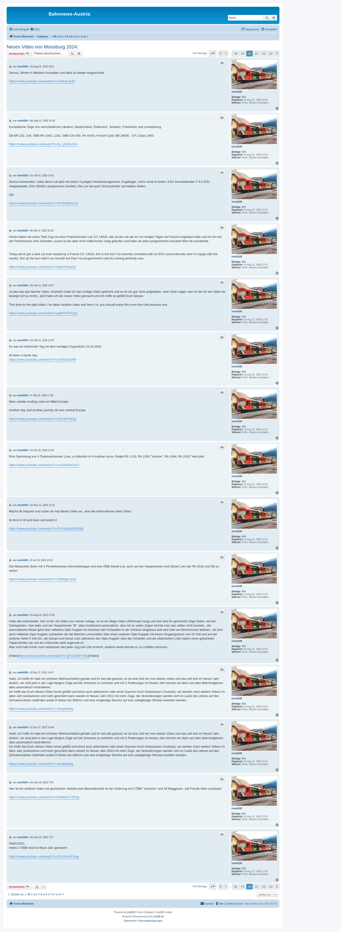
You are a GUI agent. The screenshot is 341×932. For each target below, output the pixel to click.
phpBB (130, 912)
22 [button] (263, 53)
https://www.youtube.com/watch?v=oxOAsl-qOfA (42, 81)
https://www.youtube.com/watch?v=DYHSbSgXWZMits (46, 528)
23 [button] (271, 53)
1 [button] (226, 53)
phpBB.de (158, 916)
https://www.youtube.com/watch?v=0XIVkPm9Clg (42, 419)
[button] (212, 53)
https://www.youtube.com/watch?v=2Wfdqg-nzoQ (42, 579)
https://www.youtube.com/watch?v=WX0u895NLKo (43, 203)
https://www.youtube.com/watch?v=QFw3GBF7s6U (53, 656)
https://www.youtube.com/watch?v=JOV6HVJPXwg (44, 856)
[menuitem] (35, 29)
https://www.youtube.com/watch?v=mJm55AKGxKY (44, 465)
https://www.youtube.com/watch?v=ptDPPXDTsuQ (43, 313)
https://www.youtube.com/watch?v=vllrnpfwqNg (41, 708)
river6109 (237, 92)
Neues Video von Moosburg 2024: (42, 46)
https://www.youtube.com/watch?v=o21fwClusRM (42, 359)
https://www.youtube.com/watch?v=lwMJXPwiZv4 (42, 267)
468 (244, 97)
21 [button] (256, 53)
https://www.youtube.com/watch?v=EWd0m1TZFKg (44, 797)
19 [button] (242, 53)
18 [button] (235, 53)
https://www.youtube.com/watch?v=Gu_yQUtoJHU (43, 144)
